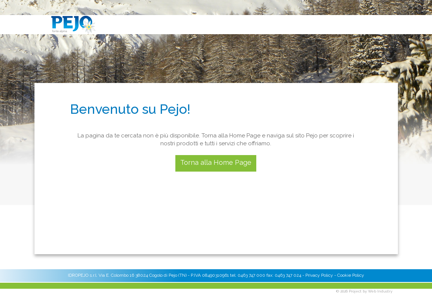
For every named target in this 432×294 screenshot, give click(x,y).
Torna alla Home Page (215, 162)
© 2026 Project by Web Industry (364, 291)
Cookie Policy (350, 275)
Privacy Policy (319, 275)
